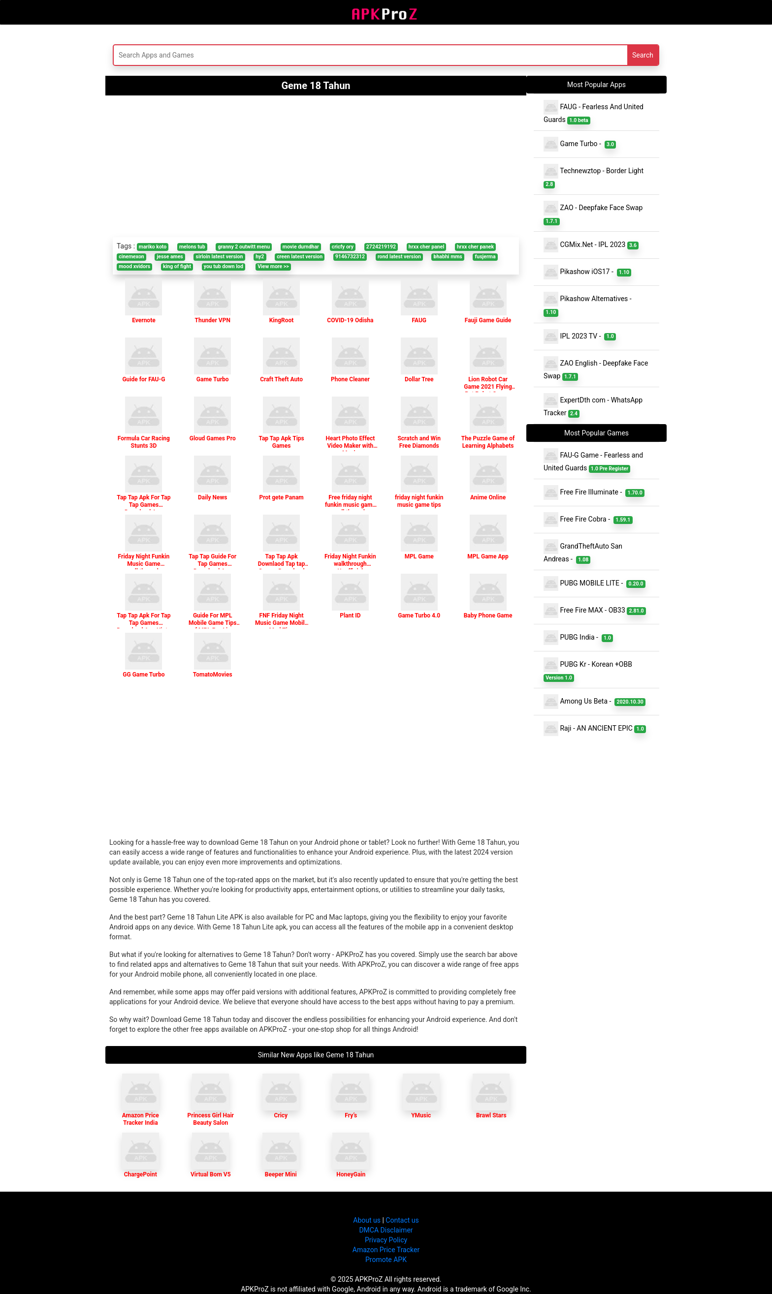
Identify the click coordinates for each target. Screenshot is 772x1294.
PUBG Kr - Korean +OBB (589, 669)
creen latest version (299, 256)
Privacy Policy (386, 1240)
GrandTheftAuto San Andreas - (583, 551)
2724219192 (381, 247)
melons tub (192, 247)
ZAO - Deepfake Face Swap (594, 213)
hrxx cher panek (475, 247)
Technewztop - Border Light (594, 176)
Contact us (402, 1220)
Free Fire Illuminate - (594, 492)
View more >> (273, 266)
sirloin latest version (219, 256)
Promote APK (386, 1259)
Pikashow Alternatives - (589, 304)
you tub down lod (223, 266)
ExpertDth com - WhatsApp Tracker (593, 405)
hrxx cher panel (426, 247)
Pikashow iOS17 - (587, 272)
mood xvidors (134, 266)
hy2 (260, 256)
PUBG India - (578, 637)
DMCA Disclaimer (386, 1230)
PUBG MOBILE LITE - (594, 583)
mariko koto (152, 247)
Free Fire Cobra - (588, 519)
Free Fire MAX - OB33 (595, 610)
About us (367, 1220)
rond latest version (399, 256)
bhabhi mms (448, 256)
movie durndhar (301, 247)
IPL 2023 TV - (580, 336)
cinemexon (131, 256)
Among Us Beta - (594, 701)
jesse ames (170, 256)
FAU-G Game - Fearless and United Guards (593, 460)
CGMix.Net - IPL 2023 (591, 245)
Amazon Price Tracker (386, 1250)
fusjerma (485, 256)
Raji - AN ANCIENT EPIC (595, 728)
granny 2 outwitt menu (244, 247)
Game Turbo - (580, 144)
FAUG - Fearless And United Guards (593, 112)
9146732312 (350, 256)
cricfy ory (343, 247)
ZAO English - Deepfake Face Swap (596, 368)
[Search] (291, 55)
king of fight (177, 266)
